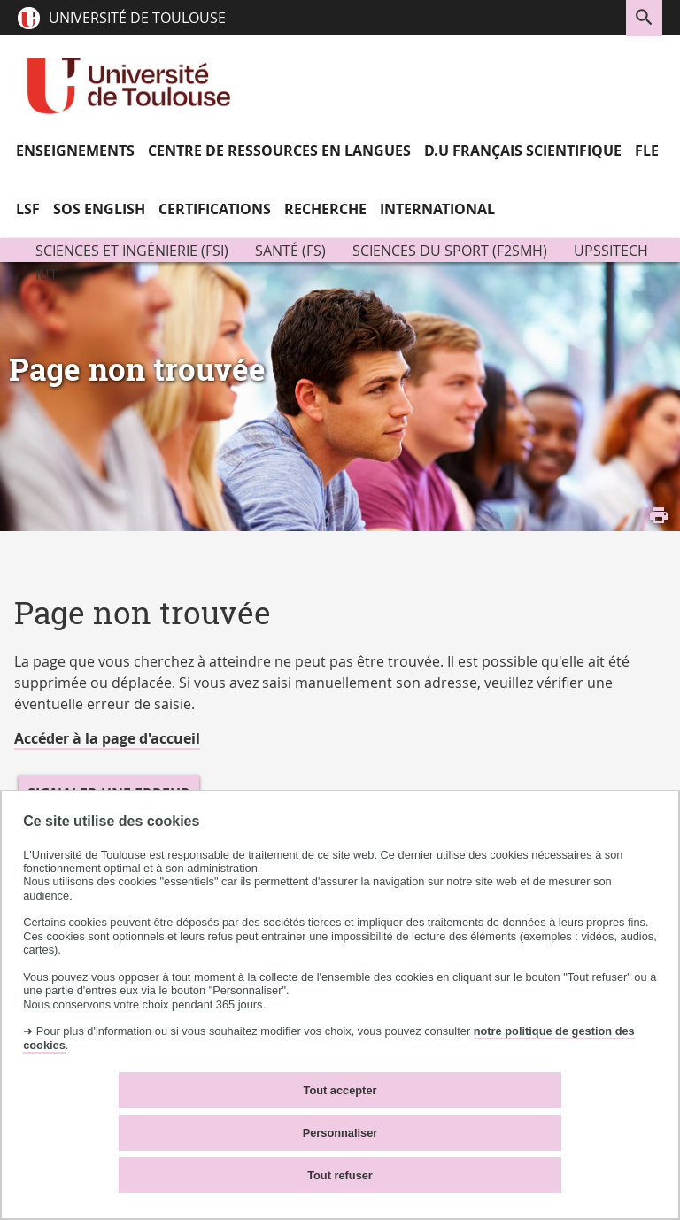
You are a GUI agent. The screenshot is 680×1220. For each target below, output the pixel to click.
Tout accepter (340, 1090)
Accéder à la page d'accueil (107, 738)
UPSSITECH (611, 250)
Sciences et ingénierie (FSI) (131, 250)
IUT (46, 274)
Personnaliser (340, 1132)
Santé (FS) (290, 250)
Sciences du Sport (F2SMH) (449, 250)
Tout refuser (340, 1175)
